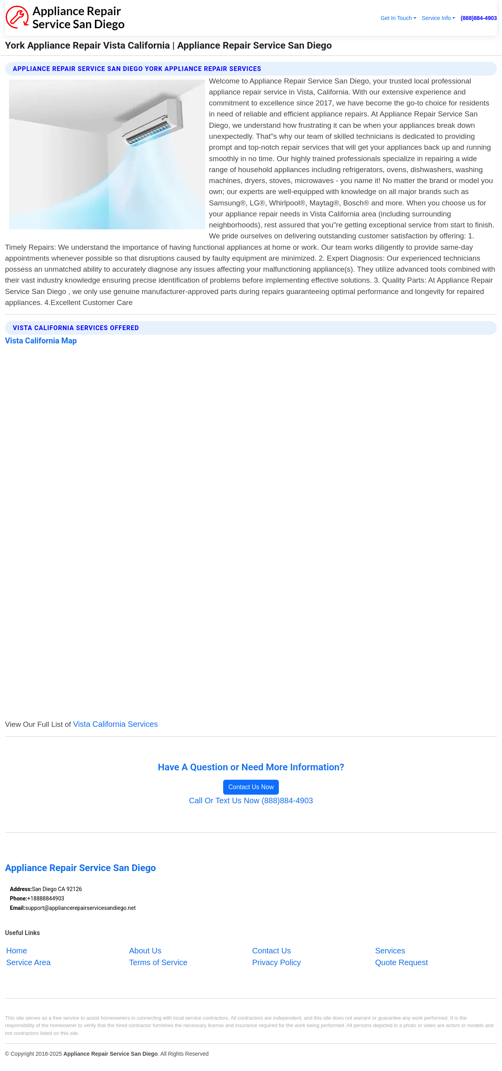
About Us (145, 950)
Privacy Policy (276, 962)
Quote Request (401, 962)
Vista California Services (115, 724)
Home (16, 950)
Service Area (28, 962)
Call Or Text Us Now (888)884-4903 (251, 800)
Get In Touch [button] (396, 18)
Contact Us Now (251, 787)
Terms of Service (158, 962)
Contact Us (271, 950)
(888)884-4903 (479, 18)
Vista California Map (41, 340)
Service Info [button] (436, 18)
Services (390, 950)
